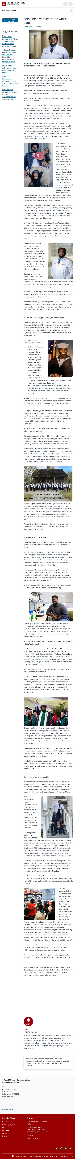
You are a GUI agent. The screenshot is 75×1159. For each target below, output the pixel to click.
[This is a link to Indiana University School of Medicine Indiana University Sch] (13, 4)
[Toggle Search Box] (70, 4)
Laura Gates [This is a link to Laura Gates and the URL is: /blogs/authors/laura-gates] (28, 27)
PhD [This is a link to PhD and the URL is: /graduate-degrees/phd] (3, 1127)
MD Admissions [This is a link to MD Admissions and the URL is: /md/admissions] (7, 1122)
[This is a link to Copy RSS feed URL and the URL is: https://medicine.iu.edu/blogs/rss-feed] (10, 20)
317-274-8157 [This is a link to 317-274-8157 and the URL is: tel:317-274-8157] (31, 1135)
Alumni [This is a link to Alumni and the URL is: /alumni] (4, 1133)
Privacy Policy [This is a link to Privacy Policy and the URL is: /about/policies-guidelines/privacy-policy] (33, 1156)
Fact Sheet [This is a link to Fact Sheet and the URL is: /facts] (5, 1130)
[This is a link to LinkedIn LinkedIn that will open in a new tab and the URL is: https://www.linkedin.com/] (66, 1150)
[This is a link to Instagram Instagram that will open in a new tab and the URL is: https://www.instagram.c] (61, 1150)
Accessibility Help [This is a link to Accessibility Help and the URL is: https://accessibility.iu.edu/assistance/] (21, 1156)
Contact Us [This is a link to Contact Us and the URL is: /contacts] (6, 1110)
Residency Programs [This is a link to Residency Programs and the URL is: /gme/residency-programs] (9, 1125)
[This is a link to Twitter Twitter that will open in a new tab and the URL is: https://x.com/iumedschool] (71, 1150)
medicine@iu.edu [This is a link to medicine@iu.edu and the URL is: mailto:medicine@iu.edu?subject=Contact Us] (32, 1138)
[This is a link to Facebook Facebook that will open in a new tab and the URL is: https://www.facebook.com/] (57, 1150)
